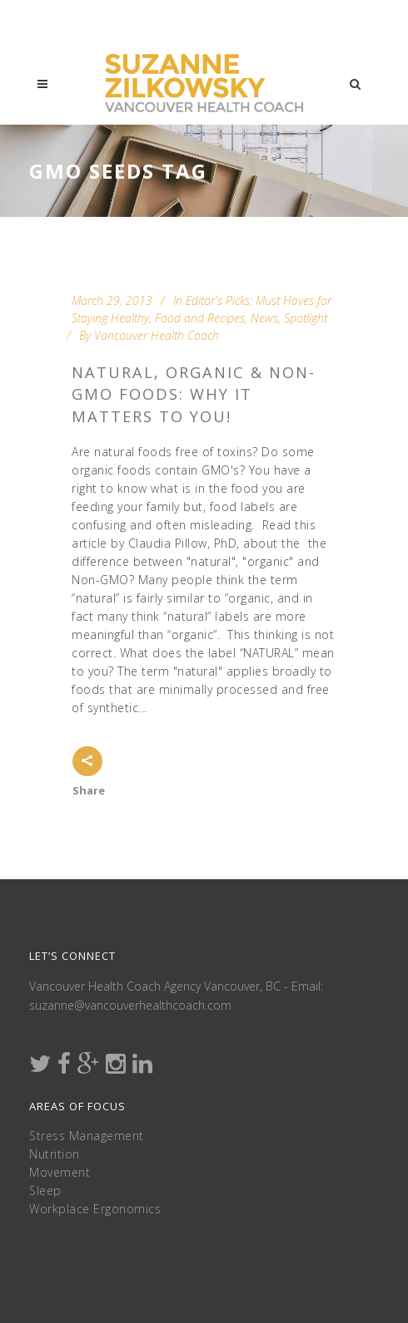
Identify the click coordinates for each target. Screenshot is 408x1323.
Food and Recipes (200, 318)
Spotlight (305, 318)
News (264, 318)
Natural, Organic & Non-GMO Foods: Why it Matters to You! (194, 394)
